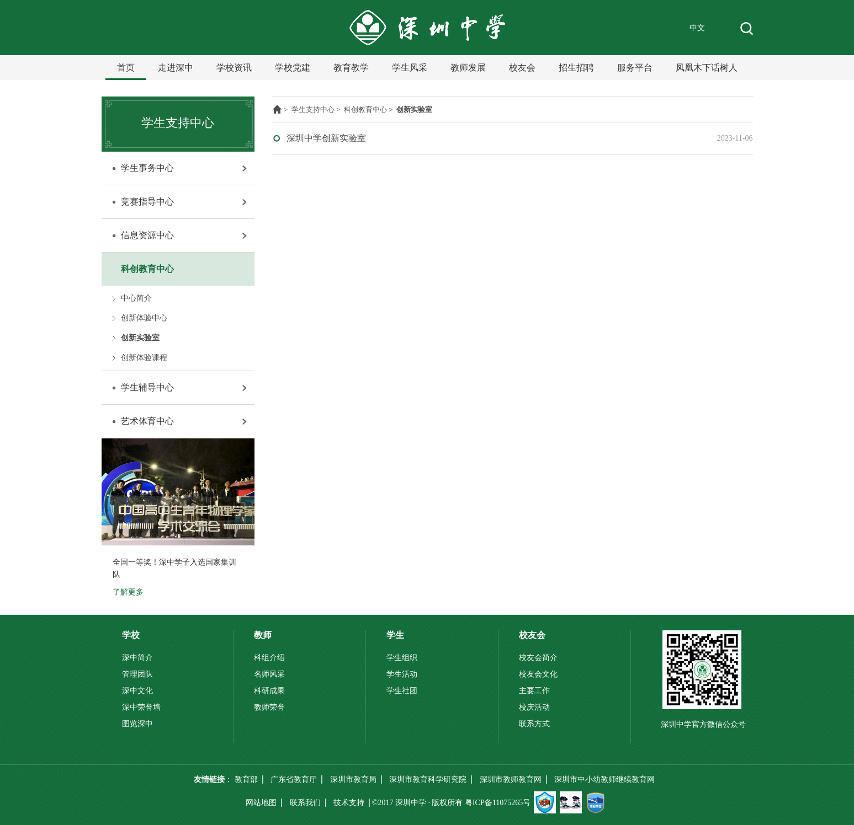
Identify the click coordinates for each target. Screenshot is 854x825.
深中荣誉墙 (141, 707)
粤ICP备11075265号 (498, 803)
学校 (131, 635)
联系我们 (305, 803)
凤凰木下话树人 (707, 67)
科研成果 (269, 691)
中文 (697, 28)
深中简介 (137, 657)
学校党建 (292, 67)
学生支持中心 (313, 109)
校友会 (522, 67)
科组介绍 (269, 657)
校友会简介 (538, 657)
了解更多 (128, 592)
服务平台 (635, 67)
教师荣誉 (269, 707)
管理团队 (137, 674)
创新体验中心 (144, 318)
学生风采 (409, 67)
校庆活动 (534, 707)
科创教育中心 (147, 269)
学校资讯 (234, 67)
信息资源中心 (147, 235)
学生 (395, 635)
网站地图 (261, 803)
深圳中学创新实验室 (326, 138)
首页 (126, 67)
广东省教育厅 (293, 779)
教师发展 (468, 67)
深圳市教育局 (353, 779)
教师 (263, 635)
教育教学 (351, 67)
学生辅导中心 (147, 387)
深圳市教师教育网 (511, 779)
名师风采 (269, 674)
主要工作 (534, 691)
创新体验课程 (144, 357)
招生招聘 (576, 67)
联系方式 (534, 724)
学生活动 (401, 674)
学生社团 (401, 691)
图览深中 (137, 724)
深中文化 (137, 691)
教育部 (246, 779)
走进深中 (175, 67)
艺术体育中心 (147, 421)
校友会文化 (538, 674)
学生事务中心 (147, 168)
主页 (277, 109)
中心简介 (136, 298)
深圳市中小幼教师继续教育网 (604, 779)
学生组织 (401, 657)
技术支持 (348, 803)
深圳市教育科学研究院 (427, 779)
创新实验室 (140, 338)
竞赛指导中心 (147, 201)
